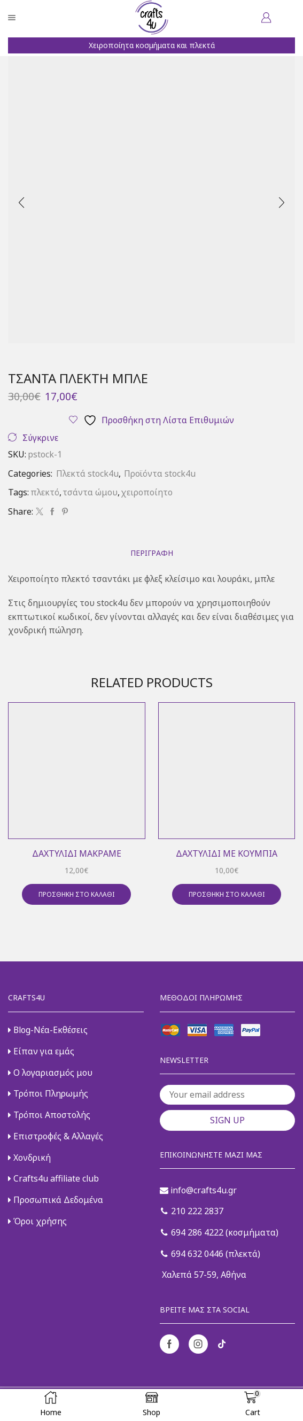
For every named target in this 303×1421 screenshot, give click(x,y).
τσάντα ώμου (90, 492)
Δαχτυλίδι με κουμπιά (226, 853)
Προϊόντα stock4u (160, 473)
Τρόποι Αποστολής (49, 1115)
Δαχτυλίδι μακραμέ (76, 853)
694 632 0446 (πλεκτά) (210, 1254)
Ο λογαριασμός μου (50, 1072)
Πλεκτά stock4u (87, 473)
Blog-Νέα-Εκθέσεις (48, 1030)
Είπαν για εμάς (41, 1051)
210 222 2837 (192, 1211)
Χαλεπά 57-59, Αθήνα (203, 1274)
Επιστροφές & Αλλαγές (55, 1136)
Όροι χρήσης (37, 1221)
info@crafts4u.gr (198, 1190)
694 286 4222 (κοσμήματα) (219, 1232)
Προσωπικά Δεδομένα (55, 1200)
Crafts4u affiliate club (53, 1178)
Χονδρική (29, 1157)
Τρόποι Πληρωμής (48, 1093)
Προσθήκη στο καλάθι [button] (76, 894)
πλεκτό (44, 492)
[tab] (151, 552)
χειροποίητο (147, 492)
